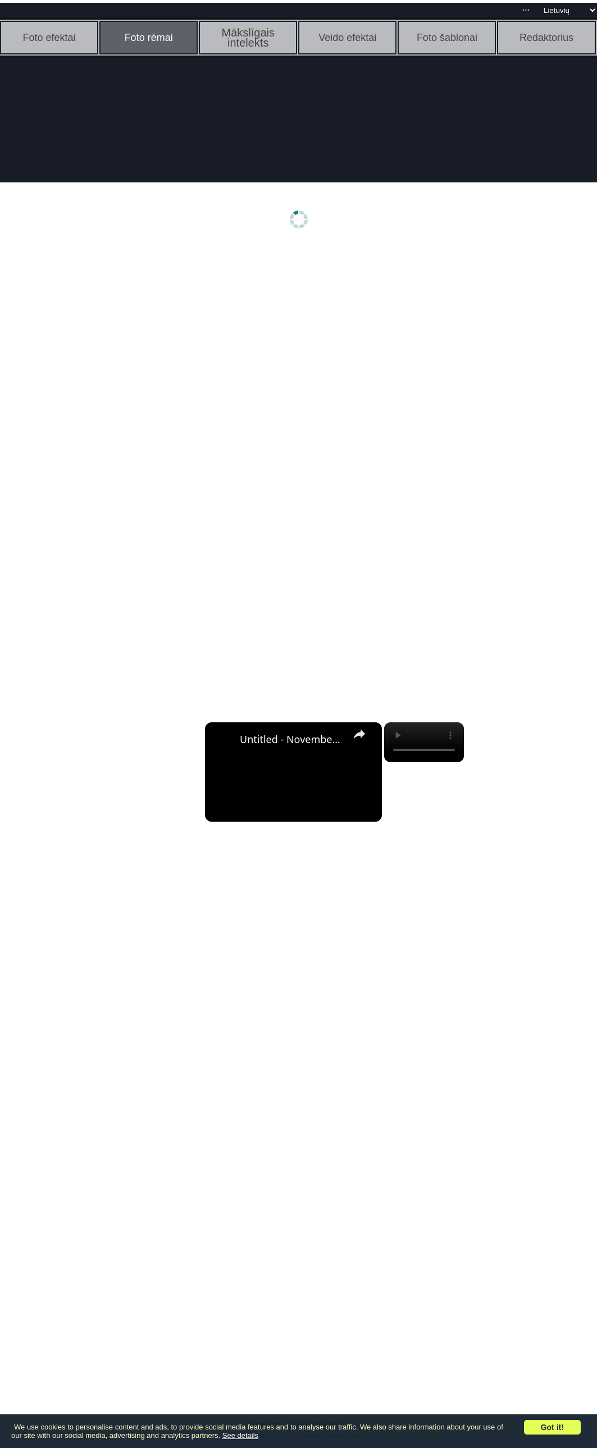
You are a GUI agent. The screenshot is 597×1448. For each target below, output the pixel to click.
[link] (223, 740)
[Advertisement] (87, 424)
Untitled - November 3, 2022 (292, 739)
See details (240, 1435)
